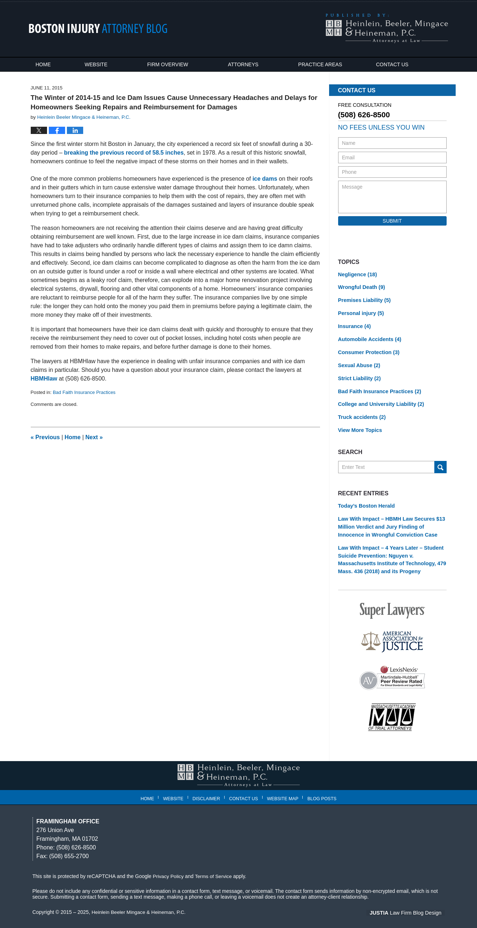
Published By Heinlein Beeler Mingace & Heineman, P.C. (386, 28)
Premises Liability (363, 300)
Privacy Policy (168, 870)
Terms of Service (214, 870)
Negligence (357, 274)
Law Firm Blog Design (410, 906)
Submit (392, 221)
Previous (45, 437)
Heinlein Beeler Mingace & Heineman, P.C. (139, 905)
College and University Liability (379, 401)
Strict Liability (358, 376)
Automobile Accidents (368, 338)
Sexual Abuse (358, 363)
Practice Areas (332, 64)
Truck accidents (361, 414)
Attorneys (255, 64)
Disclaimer (208, 790)
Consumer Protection (367, 350)
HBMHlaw (44, 378)
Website (108, 64)
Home (49, 64)
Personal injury (360, 312)
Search (440, 463)
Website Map (284, 790)
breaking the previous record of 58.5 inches (124, 153)
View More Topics (359, 426)
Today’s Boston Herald (365, 502)
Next (94, 437)
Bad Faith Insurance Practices (84, 392)
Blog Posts (323, 790)
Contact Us (409, 64)
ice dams (264, 179)
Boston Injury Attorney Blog (98, 28)
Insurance (354, 325)
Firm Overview (179, 64)
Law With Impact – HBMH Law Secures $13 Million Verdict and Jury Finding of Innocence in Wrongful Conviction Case (389, 522)
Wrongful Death (360, 287)
